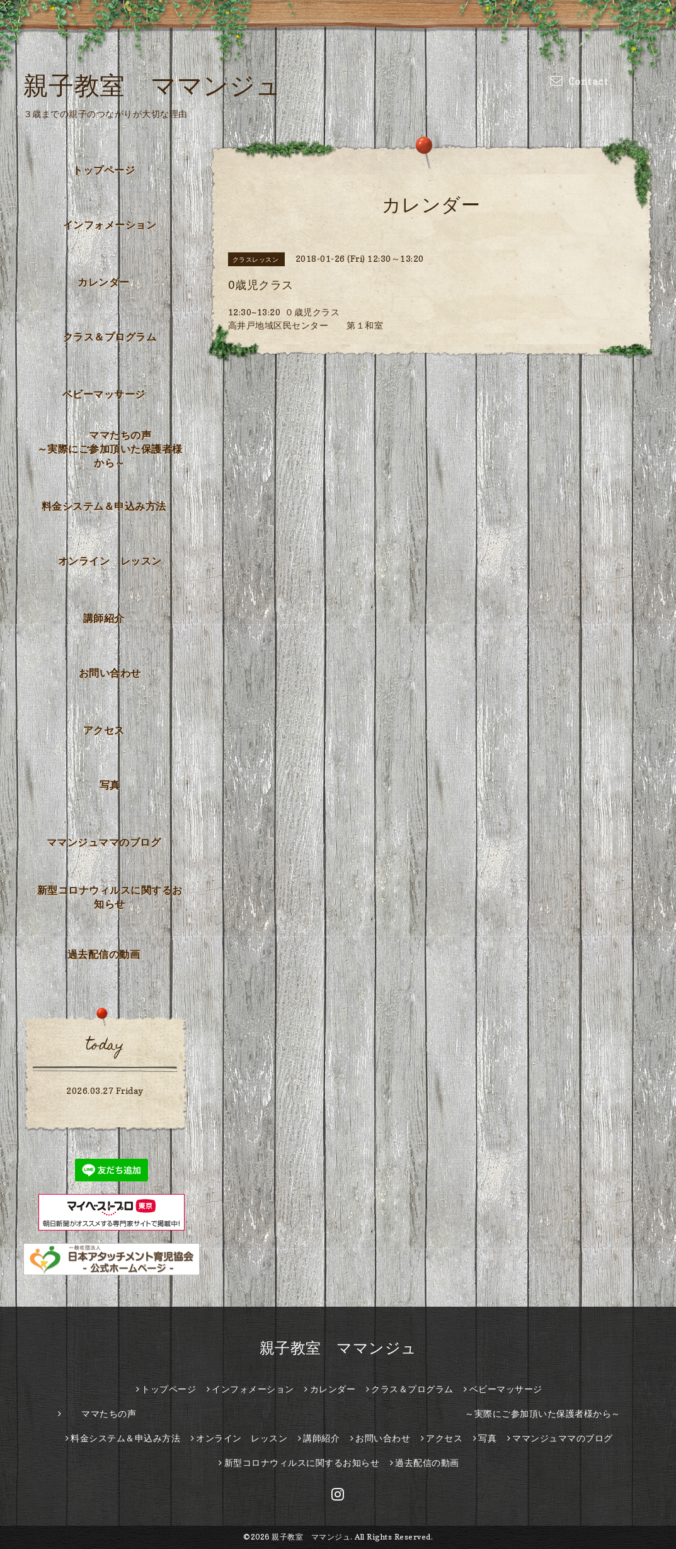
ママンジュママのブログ (104, 842)
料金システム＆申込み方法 (104, 506)
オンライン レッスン (110, 561)
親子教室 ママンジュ (152, 85)
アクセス (104, 730)
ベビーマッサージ (104, 394)
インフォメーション (110, 224)
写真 (110, 785)
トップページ (103, 170)
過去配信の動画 (103, 954)
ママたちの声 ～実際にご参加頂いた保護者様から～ (113, 449)
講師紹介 (104, 618)
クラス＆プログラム (110, 336)
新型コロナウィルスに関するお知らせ (110, 897)
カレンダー (103, 282)
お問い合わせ (110, 673)
